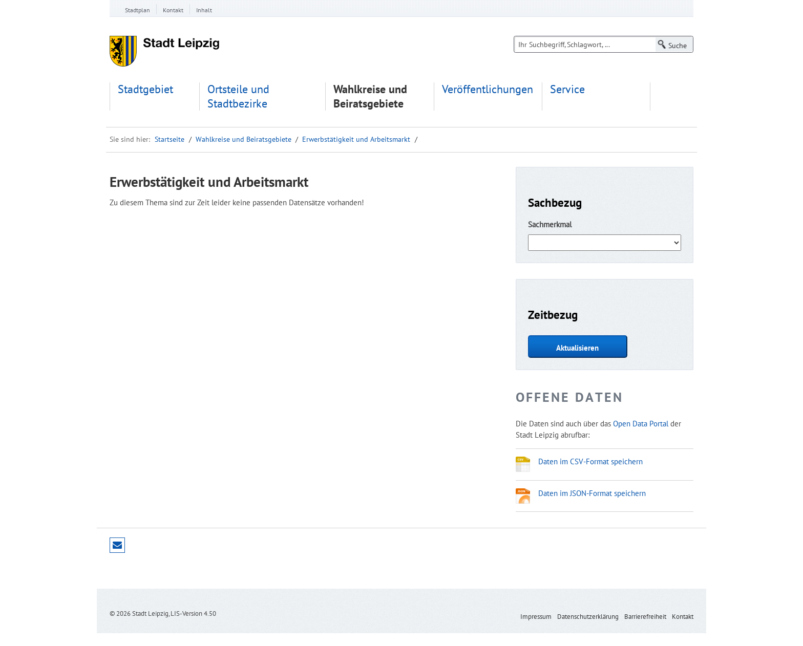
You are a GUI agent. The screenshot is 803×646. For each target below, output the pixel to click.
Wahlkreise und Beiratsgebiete (370, 96)
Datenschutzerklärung (588, 616)
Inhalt (204, 10)
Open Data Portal (640, 423)
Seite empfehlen (117, 545)
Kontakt (173, 10)
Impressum (536, 616)
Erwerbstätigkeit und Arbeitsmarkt (356, 139)
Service (567, 89)
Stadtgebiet (145, 89)
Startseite (169, 139)
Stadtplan (137, 10)
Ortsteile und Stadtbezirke (238, 96)
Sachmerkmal (550, 224)
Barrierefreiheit (645, 616)
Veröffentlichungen (487, 89)
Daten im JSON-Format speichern (592, 493)
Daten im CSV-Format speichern (590, 461)
